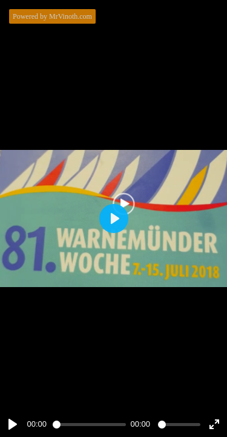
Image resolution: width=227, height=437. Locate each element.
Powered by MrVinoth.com (52, 16)
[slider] (89, 424)
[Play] (12, 424)
